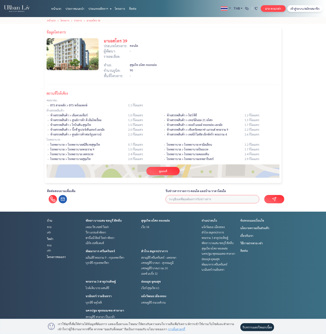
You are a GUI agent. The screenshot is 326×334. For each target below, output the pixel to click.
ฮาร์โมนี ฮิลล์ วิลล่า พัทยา (100, 238)
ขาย (49, 227)
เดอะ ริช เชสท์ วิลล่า (97, 227)
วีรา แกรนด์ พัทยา (96, 232)
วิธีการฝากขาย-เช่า (251, 243)
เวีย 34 (145, 227)
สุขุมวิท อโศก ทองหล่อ (155, 220)
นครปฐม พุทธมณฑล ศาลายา (105, 310)
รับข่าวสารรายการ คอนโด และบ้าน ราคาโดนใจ (195, 191)
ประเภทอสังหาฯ (99, 8)
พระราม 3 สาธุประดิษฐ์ (101, 281)
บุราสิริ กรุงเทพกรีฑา (97, 262)
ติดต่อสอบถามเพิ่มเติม (61, 191)
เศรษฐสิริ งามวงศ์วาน (153, 302)
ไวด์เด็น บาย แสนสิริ (97, 288)
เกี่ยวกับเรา (246, 235)
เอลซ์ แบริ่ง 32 (149, 273)
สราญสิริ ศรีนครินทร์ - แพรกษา (158, 257)
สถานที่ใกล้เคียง (57, 93)
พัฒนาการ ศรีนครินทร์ (100, 251)
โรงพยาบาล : (54, 139)
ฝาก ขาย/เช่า (273, 8)
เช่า (49, 232)
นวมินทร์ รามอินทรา (99, 296)
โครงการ (120, 8)
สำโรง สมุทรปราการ (154, 251)
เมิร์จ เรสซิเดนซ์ (95, 243)
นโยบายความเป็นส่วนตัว (254, 228)
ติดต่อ (132, 8)
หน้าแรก (56, 8)
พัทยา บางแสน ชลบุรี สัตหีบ (104, 220)
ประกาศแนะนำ (74, 8)
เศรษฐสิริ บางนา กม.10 (154, 268)
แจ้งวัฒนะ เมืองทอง (153, 296)
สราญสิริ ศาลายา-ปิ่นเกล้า (100, 317)
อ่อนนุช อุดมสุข (151, 281)
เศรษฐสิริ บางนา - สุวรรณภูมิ (157, 262)
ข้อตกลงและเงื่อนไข (252, 220)
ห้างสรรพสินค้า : (56, 110)
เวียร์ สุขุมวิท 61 (150, 288)
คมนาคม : (52, 100)
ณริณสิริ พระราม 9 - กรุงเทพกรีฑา (105, 257)
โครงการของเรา (56, 257)
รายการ (78, 20)
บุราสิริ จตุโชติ (94, 302)
